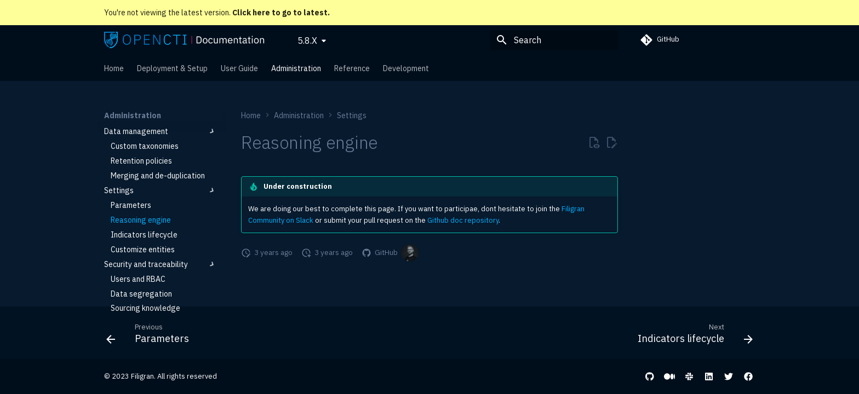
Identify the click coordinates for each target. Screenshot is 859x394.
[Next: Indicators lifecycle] (691, 336)
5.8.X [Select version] (307, 40)
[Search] (554, 40)
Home (114, 68)
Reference (352, 68)
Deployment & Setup (172, 68)
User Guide (239, 68)
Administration (296, 68)
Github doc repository (463, 220)
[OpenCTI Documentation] (184, 40)
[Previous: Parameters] (151, 336)
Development (406, 68)
